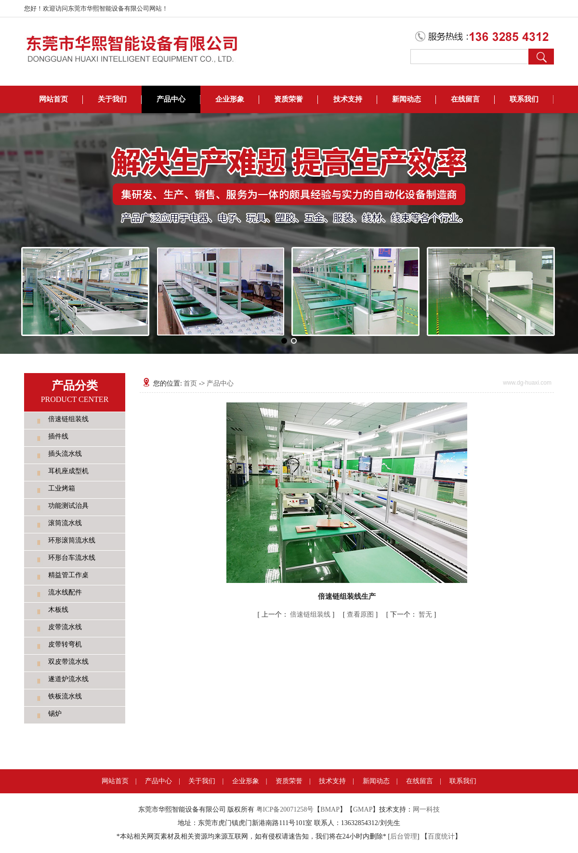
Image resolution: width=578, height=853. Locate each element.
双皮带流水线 (68, 661)
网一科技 (426, 809)
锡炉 (55, 713)
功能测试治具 (68, 505)
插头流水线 (65, 453)
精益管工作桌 (68, 575)
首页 (190, 383)
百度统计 (441, 836)
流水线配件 (65, 592)
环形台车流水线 (71, 557)
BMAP (330, 809)
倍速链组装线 (68, 419)
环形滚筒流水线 (71, 540)
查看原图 (361, 614)
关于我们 (112, 99)
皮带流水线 (65, 627)
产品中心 (171, 99)
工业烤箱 (61, 488)
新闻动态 (406, 99)
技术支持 (347, 99)
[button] (284, 341)
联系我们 (524, 99)
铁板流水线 (65, 696)
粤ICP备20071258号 (285, 809)
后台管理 (403, 836)
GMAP (362, 809)
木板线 (58, 609)
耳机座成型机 (68, 471)
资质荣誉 (288, 99)
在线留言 (465, 99)
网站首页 (53, 99)
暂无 (412, 614)
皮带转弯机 (65, 644)
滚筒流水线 (65, 523)
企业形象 (229, 99)
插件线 (58, 436)
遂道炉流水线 (68, 679)
